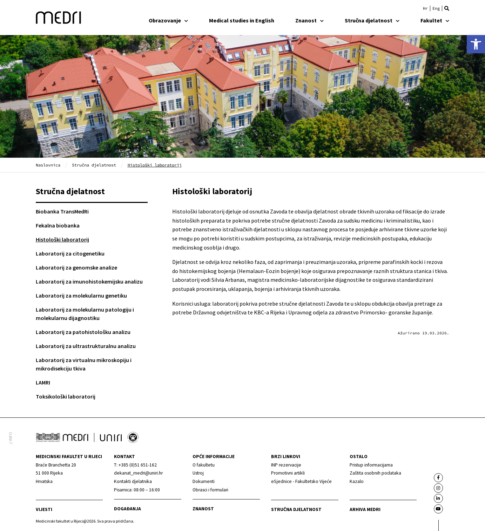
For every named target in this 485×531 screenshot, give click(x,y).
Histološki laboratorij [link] (62, 239)
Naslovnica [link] (48, 165)
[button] (446, 8)
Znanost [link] (309, 20)
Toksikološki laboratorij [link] (65, 396)
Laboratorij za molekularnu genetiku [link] (81, 295)
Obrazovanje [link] (168, 20)
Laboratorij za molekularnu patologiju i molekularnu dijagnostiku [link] (85, 313)
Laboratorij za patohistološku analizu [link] (83, 331)
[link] (476, 44)
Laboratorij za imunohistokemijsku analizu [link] (89, 281)
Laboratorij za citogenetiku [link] (70, 253)
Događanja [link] (127, 509)
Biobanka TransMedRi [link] (62, 211)
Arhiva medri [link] (365, 509)
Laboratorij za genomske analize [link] (76, 267)
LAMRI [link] (43, 382)
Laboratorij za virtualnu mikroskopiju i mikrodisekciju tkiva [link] (84, 364)
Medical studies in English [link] (241, 20)
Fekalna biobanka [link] (58, 225)
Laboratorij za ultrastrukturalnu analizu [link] (86, 345)
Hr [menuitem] (425, 8)
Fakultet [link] (434, 20)
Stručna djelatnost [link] (372, 20)
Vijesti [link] (44, 509)
